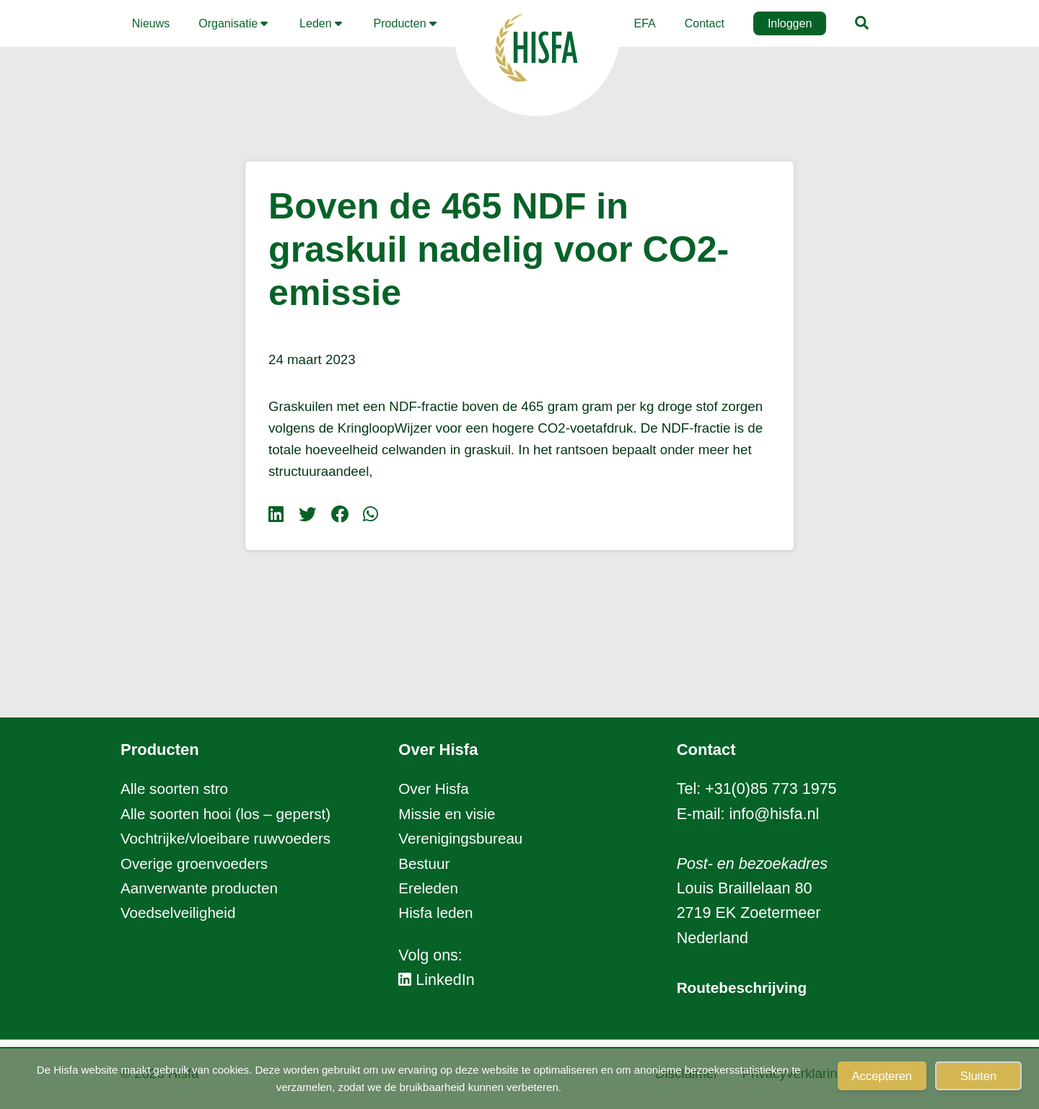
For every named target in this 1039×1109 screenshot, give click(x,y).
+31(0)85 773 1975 (770, 788)
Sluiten (978, 1075)
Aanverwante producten (202, 888)
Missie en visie (448, 814)
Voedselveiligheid (180, 913)
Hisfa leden (437, 913)
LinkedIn (436, 980)
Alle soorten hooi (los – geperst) (230, 814)
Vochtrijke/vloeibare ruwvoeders (230, 838)
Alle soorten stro (176, 788)
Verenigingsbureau (462, 838)
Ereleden (429, 888)
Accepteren (882, 1075)
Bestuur (425, 863)
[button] (234, 23)
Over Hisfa (435, 788)
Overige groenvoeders (197, 863)
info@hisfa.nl (774, 814)
